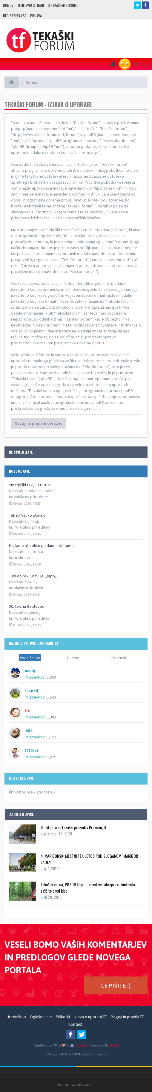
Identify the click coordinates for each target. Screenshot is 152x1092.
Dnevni (73, 657)
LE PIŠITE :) (116, 985)
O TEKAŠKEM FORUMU (63, 5)
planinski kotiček (28, 587)
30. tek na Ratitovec (26, 606)
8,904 (51, 677)
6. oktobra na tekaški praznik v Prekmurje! (73, 827)
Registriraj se (14, 15)
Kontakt (75, 1024)
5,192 (51, 737)
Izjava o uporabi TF (90, 1016)
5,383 (51, 717)
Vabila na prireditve (31, 496)
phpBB (114, 1045)
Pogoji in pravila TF (127, 1016)
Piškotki (63, 1016)
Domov (8, 5)
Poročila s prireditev (32, 527)
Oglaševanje (41, 1016)
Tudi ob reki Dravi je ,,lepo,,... (34, 576)
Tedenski (119, 657)
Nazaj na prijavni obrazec (38, 423)
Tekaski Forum (81, 1085)
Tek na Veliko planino (27, 515)
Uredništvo (16, 1016)
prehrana (22, 557)
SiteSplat (82, 1045)
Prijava (36, 15)
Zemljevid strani (30, 5)
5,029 (51, 757)
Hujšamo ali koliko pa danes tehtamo (41, 545)
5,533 (51, 697)
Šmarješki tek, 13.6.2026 (30, 485)
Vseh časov (30, 657)
